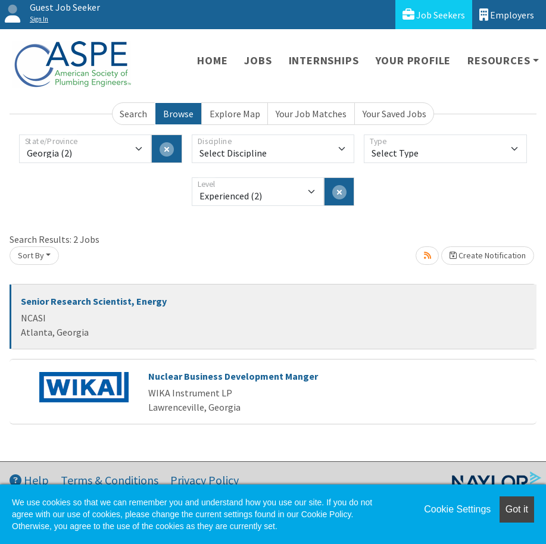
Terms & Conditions (109, 480)
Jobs (258, 60)
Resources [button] (498, 60)
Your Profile (413, 60)
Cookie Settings (457, 509)
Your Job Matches (311, 114)
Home (212, 60)
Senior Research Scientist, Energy (94, 301)
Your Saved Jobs (394, 114)
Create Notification (488, 255)
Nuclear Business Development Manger (233, 376)
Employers (506, 14)
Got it (517, 509)
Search (133, 114)
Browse (178, 114)
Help (29, 480)
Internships (324, 60)
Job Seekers (434, 14)
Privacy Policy (204, 480)
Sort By (31, 255)
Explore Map (235, 114)
